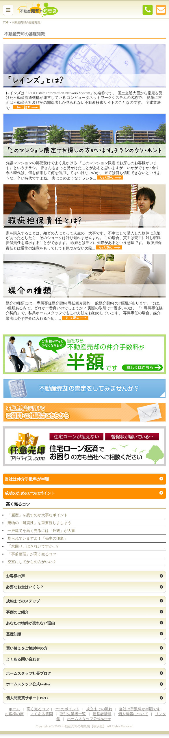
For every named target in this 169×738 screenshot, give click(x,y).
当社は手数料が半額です (139, 709)
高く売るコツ (38, 709)
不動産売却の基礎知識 (26, 22)
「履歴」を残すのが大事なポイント (38, 515)
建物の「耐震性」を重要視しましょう (39, 523)
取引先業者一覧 (73, 714)
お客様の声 (14, 714)
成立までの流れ (99, 709)
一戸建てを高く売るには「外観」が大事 (41, 530)
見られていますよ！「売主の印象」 (38, 538)
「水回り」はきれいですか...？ (33, 546)
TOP (5, 22)
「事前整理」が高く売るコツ (32, 554)
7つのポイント (67, 709)
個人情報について (133, 714)
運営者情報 (102, 714)
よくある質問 (41, 714)
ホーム (14, 709)
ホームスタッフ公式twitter (89, 719)
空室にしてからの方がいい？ (32, 562)
